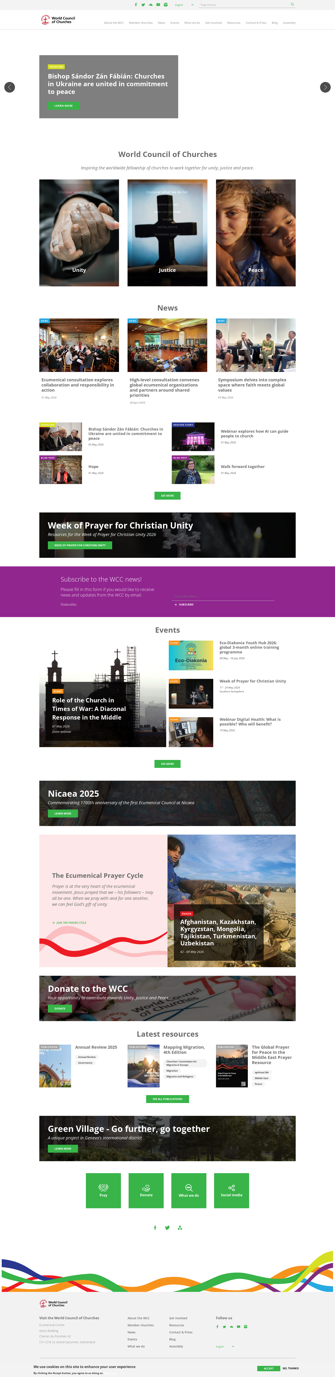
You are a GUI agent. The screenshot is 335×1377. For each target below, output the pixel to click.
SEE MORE (167, 495)
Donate (59, 1008)
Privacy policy (68, 604)
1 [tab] (159, 125)
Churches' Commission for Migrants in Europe (181, 1063)
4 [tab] (172, 125)
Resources (233, 23)
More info (110, 1373)
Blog (275, 23)
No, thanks (291, 1368)
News (161, 23)
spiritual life (262, 1072)
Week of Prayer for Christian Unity (80, 545)
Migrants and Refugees (179, 1076)
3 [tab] (167, 125)
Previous (9, 87)
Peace (258, 1083)
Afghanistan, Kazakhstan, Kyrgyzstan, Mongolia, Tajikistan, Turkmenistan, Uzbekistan (218, 932)
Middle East (261, 1078)
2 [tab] (163, 125)
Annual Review (87, 1057)
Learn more (63, 106)
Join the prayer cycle (71, 923)
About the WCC (114, 23)
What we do (192, 23)
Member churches (141, 23)
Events (174, 23)
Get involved (213, 23)
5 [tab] (176, 125)
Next (325, 87)
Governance (85, 1062)
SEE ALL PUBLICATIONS (167, 1099)
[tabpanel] (167, 87)
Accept (269, 1368)
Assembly (289, 23)
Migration (172, 1070)
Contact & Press (256, 23)
